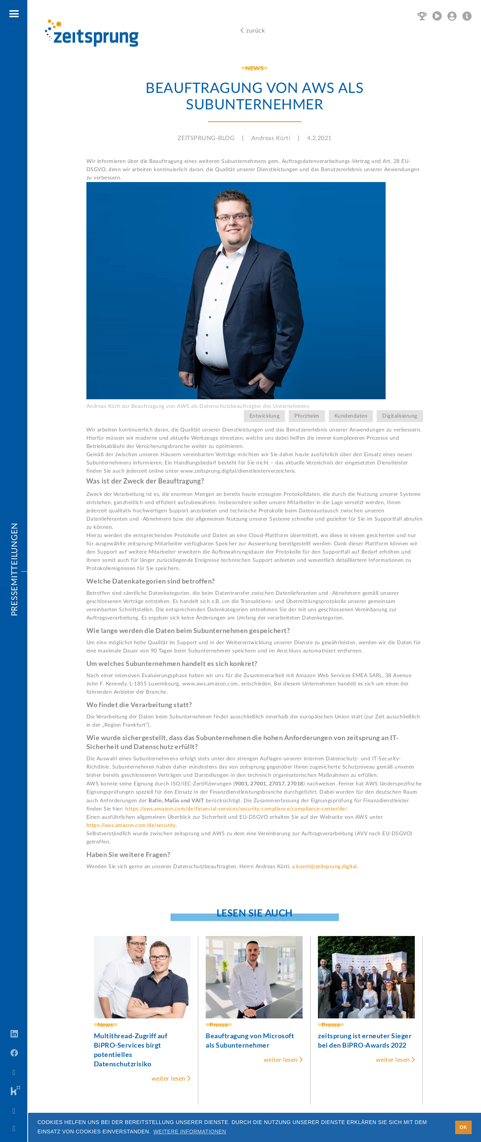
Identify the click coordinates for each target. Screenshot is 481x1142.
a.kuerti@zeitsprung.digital (324, 866)
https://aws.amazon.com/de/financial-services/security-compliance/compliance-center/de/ (236, 809)
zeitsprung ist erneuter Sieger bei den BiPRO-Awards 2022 (364, 1040)
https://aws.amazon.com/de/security (131, 825)
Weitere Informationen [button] (189, 1132)
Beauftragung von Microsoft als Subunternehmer (250, 1040)
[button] (14, 14)
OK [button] (463, 1127)
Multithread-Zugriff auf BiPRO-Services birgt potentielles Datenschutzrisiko (131, 1050)
